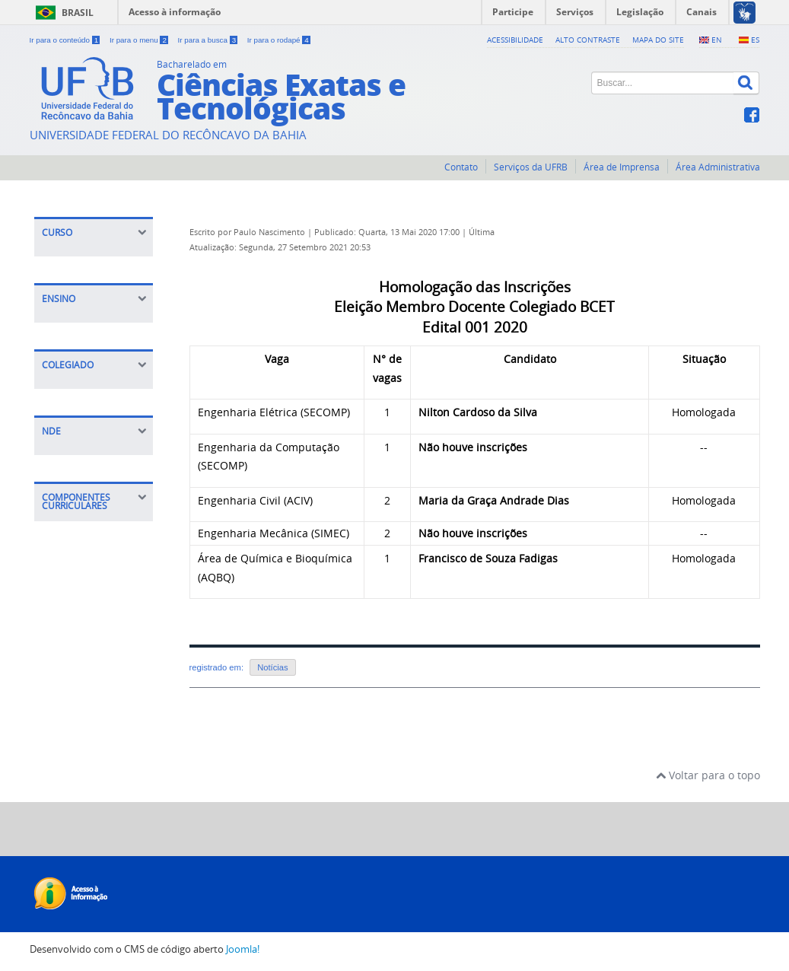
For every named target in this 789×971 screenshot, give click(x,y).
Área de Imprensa (622, 167)
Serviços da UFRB (531, 167)
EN (716, 39)
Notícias (272, 667)
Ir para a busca (209, 40)
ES (755, 39)
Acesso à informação (175, 11)
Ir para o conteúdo (66, 40)
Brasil (78, 12)
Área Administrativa (718, 167)
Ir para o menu (140, 40)
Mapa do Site (658, 39)
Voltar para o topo (708, 775)
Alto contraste (587, 39)
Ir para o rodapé (278, 40)
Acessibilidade (515, 39)
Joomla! (242, 949)
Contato (461, 167)
